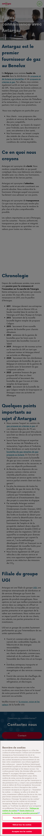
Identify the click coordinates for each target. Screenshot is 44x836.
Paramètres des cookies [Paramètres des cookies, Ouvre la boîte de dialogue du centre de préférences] (22, 818)
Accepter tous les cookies (22, 831)
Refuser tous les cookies (22, 825)
